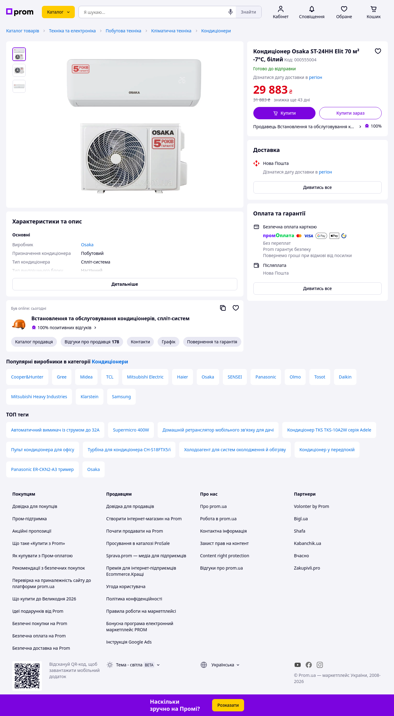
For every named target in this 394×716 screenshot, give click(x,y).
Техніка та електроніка (72, 31)
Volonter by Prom (311, 506)
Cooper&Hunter (27, 377)
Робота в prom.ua (218, 519)
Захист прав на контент (224, 543)
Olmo (295, 377)
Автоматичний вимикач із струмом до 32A (55, 430)
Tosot (319, 377)
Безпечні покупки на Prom (39, 623)
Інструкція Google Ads (129, 642)
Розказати (228, 705)
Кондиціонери (216, 31)
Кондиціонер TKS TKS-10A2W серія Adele (329, 430)
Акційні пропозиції (31, 531)
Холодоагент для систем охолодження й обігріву (235, 449)
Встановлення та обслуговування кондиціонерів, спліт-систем (110, 318)
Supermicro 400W (131, 430)
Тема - (129, 665)
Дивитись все (317, 187)
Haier (182, 377)
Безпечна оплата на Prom (39, 636)
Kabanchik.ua (307, 543)
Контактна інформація (223, 531)
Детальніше (124, 284)
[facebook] (308, 665)
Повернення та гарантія (212, 342)
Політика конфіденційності (134, 599)
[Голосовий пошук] (230, 12)
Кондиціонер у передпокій (327, 449)
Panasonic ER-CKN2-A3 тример (42, 469)
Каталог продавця (34, 342)
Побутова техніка (123, 31)
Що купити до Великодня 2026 (44, 599)
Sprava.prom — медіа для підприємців (146, 555)
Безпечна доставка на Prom (41, 648)
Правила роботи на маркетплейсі (141, 611)
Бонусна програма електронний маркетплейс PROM (139, 626)
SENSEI (235, 377)
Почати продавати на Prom (134, 531)
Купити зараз (350, 113)
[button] (284, 113)
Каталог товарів (22, 31)
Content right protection (224, 555)
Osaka (208, 377)
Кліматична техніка (171, 31)
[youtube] (297, 665)
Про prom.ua (213, 506)
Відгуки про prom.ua (221, 568)
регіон (315, 77)
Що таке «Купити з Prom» (38, 543)
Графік (168, 342)
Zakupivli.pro (307, 568)
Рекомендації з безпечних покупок (48, 568)
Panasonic (265, 377)
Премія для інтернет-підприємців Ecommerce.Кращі (141, 571)
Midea (86, 377)
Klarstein (89, 396)
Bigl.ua (301, 519)
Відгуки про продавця (92, 341)
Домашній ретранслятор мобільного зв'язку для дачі (218, 430)
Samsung (121, 396)
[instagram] (320, 665)
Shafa (299, 531)
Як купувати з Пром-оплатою (42, 555)
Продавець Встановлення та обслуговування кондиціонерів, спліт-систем (304, 126)
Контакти (140, 342)
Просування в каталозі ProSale (138, 543)
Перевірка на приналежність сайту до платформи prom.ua (51, 583)
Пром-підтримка (29, 519)
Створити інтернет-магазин (134, 519)
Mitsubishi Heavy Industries (39, 396)
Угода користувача (126, 586)
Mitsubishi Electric (145, 377)
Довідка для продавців (130, 506)
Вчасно (301, 555)
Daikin (345, 377)
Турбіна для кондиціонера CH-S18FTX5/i (129, 449)
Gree (62, 377)
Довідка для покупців (34, 506)
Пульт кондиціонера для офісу (42, 449)
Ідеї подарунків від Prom (37, 611)
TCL (110, 377)
